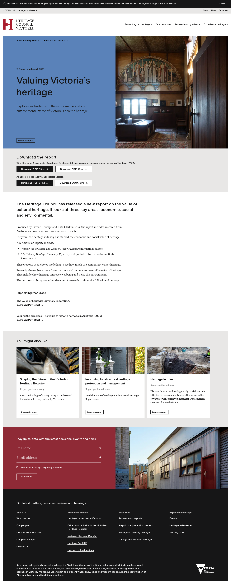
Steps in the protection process (135, 525)
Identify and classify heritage (134, 532)
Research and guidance (187, 24)
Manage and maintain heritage (135, 539)
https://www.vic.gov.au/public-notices (157, 3)
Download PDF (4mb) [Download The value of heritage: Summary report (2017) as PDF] (29, 305)
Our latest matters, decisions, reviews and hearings (51, 503)
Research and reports (54, 40)
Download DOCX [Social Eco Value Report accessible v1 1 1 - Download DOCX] (74, 183)
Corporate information (28, 532)
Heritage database (27, 10)
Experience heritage (216, 24)
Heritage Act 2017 (77, 543)
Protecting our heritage (138, 24)
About (214, 10)
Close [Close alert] (223, 3)
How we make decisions (80, 550)
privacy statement (54, 467)
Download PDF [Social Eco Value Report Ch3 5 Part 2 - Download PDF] (73, 169)
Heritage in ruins (161, 379)
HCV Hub (9, 10)
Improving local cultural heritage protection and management (107, 381)
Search (223, 10)
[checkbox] (17, 467)
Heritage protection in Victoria (84, 518)
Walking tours (176, 532)
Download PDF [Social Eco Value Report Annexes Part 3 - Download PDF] (34, 183)
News (205, 10)
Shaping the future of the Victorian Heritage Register (44, 381)
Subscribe (26, 476)
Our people (22, 525)
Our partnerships (25, 539)
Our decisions (163, 24)
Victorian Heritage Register (82, 536)
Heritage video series (181, 525)
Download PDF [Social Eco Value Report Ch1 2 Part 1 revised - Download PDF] (34, 169)
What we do (23, 518)
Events (173, 518)
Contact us (22, 546)
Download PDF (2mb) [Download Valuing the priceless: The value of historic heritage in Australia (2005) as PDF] (29, 320)
